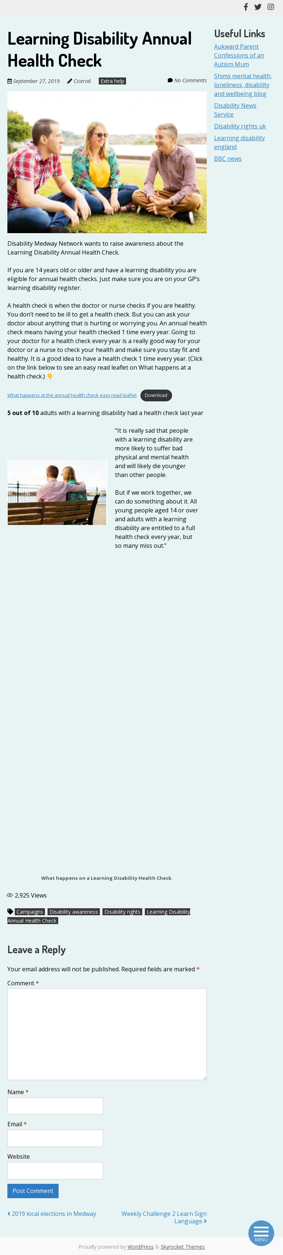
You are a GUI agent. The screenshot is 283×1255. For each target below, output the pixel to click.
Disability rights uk (240, 126)
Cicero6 (82, 80)
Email (17, 1124)
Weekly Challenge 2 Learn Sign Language (164, 1217)
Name (18, 1092)
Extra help (112, 80)
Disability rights (122, 911)
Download (156, 395)
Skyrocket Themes (183, 1246)
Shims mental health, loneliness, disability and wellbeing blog (243, 85)
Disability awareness (73, 911)
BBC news (228, 159)
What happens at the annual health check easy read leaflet (72, 395)
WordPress (140, 1246)
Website (18, 1156)
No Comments (190, 80)
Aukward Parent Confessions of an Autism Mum (239, 55)
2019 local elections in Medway (51, 1214)
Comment (23, 983)
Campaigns (30, 911)
